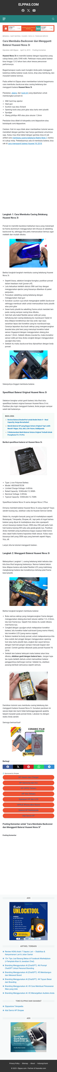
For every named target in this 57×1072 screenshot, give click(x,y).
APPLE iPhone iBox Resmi (28, 805)
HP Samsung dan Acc (28, 783)
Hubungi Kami (42, 1063)
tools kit (24, 93)
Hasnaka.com (41, 1068)
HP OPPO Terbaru (28, 788)
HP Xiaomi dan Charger (28, 777)
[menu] (5, 19)
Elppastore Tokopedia (14, 1006)
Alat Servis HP (28, 816)
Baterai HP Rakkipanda (28, 810)
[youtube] (34, 10)
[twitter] (28, 10)
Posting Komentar (39, 50)
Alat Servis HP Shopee (14, 1010)
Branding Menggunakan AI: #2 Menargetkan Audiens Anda (29, 993)
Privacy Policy (14, 1063)
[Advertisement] (28, 176)
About (32, 1063)
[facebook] (23, 10)
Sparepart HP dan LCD (28, 799)
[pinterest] (28, 767)
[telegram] (49, 767)
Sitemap (25, 1063)
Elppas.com (28, 4)
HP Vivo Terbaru (28, 794)
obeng (14, 93)
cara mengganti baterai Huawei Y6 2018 (25, 143)
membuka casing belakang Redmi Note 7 (29, 138)
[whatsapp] (39, 767)
